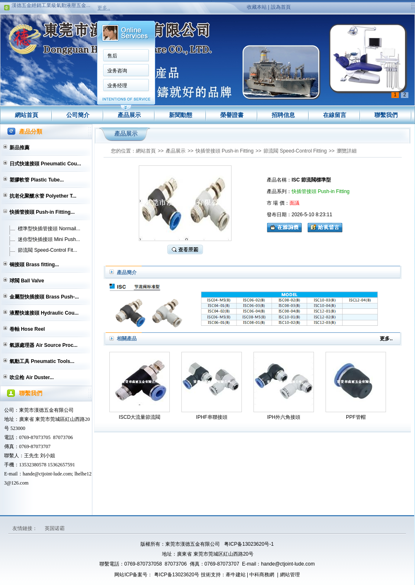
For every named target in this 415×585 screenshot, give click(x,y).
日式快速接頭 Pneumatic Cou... (45, 164)
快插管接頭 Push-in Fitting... (42, 212)
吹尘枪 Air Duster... (32, 377)
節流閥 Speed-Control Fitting (295, 151)
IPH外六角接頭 (283, 417)
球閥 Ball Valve (27, 281)
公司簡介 (77, 115)
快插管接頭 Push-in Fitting (224, 151)
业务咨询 (117, 71)
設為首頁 (281, 7)
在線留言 (334, 115)
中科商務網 (261, 575)
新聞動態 (180, 115)
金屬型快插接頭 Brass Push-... (44, 297)
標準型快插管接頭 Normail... (49, 229)
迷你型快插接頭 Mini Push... (49, 239)
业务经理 (117, 85)
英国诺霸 (55, 528)
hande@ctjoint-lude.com (288, 564)
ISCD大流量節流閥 (140, 417)
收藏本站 (257, 7)
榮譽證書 (232, 115)
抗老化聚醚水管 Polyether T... (43, 196)
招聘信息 (283, 115)
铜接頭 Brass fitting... (34, 264)
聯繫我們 (386, 115)
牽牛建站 (236, 575)
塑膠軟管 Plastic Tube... (37, 180)
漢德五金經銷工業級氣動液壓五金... (51, 7)
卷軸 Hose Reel (27, 329)
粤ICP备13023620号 (176, 575)
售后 (112, 56)
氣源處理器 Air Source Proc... (43, 345)
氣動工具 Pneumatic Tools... (42, 361)
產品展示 (129, 115)
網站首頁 (26, 115)
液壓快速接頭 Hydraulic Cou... (44, 313)
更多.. (103, 8)
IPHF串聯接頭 (211, 417)
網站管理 (290, 575)
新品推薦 (19, 147)
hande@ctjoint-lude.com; (48, 474)
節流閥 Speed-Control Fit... (47, 250)
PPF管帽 (355, 417)
